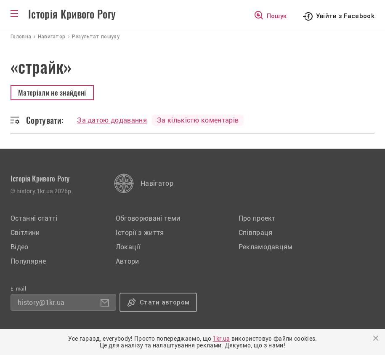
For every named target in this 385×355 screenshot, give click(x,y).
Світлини (25, 233)
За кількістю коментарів (198, 120)
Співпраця (256, 233)
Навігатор (157, 183)
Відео (20, 247)
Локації (128, 247)
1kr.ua (221, 338)
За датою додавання (112, 120)
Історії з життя (140, 233)
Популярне (28, 261)
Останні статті (34, 218)
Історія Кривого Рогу (72, 14)
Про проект (257, 218)
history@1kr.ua (41, 303)
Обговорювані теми (148, 218)
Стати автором (164, 302)
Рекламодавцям (266, 247)
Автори (127, 261)
